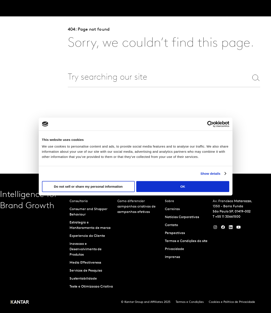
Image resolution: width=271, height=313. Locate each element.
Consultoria (79, 201)
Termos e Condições (190, 302)
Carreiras (232, 8)
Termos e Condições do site (186, 241)
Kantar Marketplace (107, 8)
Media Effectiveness (85, 262)
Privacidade (174, 249)
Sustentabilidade (83, 278)
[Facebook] (223, 228)
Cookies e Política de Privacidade (232, 302)
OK (182, 186)
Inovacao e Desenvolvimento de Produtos (86, 249)
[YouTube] (230, 228)
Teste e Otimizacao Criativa (91, 286)
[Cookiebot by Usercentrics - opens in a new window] (210, 124)
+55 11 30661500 (227, 217)
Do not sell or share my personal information (88, 186)
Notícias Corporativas (182, 217)
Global (249, 8)
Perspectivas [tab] (74, 8)
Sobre (217, 8)
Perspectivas (175, 233)
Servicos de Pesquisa (86, 270)
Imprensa (172, 257)
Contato (171, 225)
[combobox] (156, 77)
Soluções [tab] (49, 8)
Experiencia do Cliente (87, 236)
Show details (210, 173)
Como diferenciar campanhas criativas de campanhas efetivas (136, 207)
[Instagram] (215, 228)
